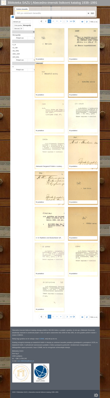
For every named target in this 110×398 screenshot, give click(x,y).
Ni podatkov (40, 59)
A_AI (14, 45)
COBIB (41, 339)
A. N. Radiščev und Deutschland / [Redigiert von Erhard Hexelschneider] (49, 238)
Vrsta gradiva (38, 32)
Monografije (16, 35)
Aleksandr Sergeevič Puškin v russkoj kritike (49, 166)
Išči (92, 13)
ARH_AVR (16, 54)
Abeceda (39, 63)
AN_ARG (15, 51)
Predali (40, 41)
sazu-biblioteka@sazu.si (25, 361)
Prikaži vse (20, 38)
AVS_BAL (15, 57)
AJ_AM (15, 48)
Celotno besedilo (22, 9)
